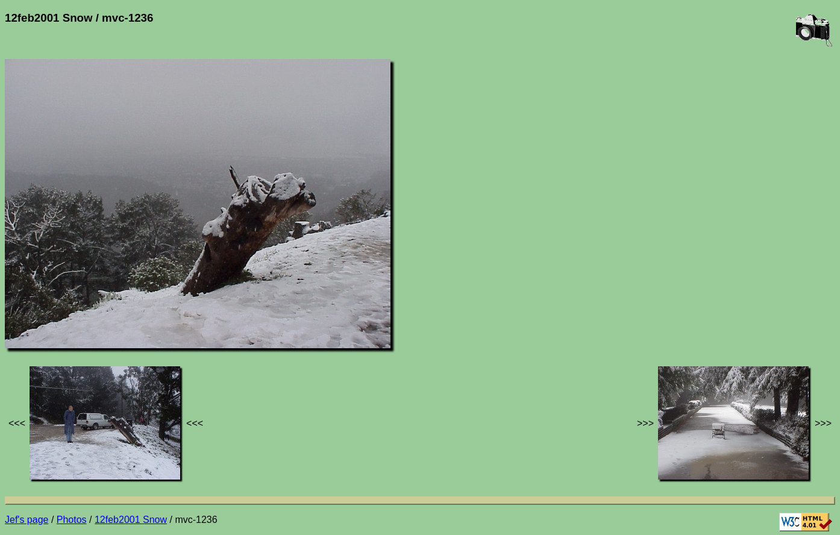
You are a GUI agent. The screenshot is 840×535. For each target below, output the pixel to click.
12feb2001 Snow (131, 520)
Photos (72, 520)
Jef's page (26, 520)
